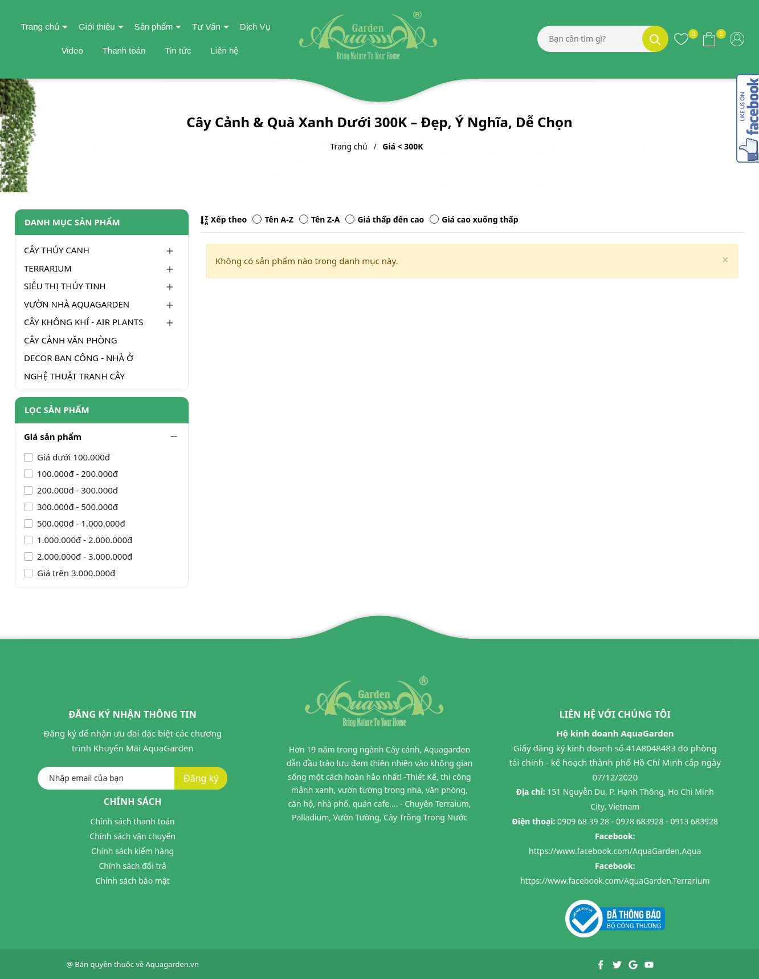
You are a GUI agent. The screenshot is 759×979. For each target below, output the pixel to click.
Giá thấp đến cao (384, 219)
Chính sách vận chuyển (132, 836)
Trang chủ (40, 26)
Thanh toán (124, 50)
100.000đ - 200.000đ (76, 473)
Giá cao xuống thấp (474, 219)
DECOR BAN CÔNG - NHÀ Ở (78, 357)
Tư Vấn (206, 26)
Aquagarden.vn (172, 964)
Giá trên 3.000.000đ (75, 572)
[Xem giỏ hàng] (709, 38)
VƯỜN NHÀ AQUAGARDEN (76, 304)
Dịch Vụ (255, 26)
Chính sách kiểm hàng (132, 851)
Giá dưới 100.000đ (72, 457)
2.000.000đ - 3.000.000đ (83, 556)
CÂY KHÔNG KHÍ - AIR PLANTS (83, 321)
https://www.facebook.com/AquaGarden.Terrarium (615, 880)
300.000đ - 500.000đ (76, 506)
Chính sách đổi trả (132, 865)
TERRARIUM (48, 268)
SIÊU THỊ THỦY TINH (65, 286)
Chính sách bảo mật (133, 880)
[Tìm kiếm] (655, 39)
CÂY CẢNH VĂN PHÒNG (70, 340)
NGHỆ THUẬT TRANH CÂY (74, 376)
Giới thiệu (97, 26)
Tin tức (178, 50)
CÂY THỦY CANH (56, 250)
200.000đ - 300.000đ (76, 490)
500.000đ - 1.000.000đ (80, 523)
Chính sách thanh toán (133, 821)
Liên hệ (224, 50)
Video (72, 50)
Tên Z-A (319, 219)
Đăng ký (200, 778)
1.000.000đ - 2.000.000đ (83, 539)
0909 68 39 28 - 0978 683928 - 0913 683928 (637, 821)
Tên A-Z (272, 219)
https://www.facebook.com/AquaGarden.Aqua (615, 851)
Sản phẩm (153, 26)
